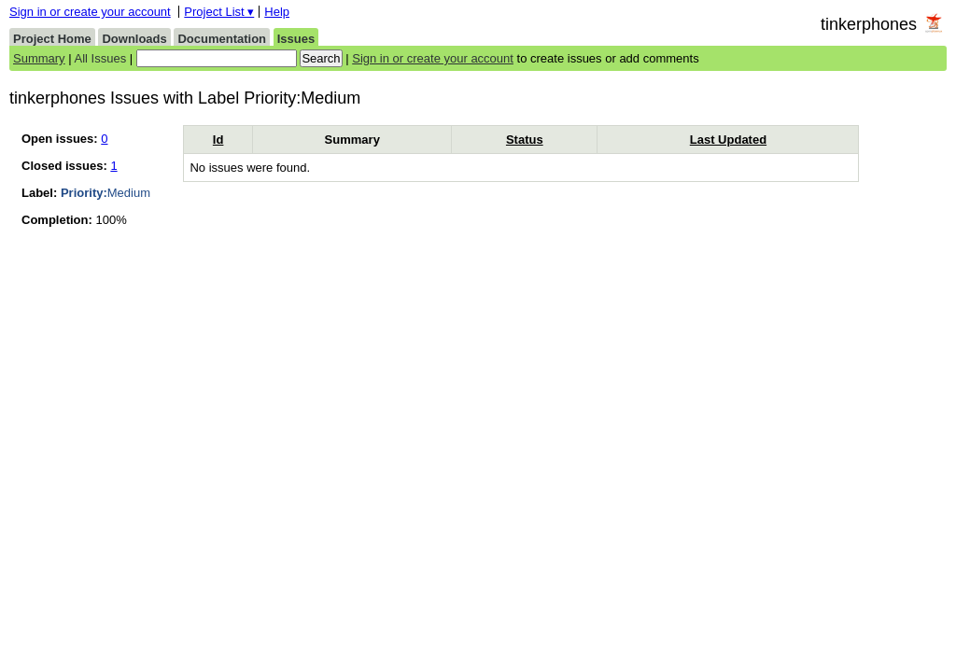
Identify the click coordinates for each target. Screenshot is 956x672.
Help (276, 12)
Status (524, 140)
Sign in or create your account (90, 12)
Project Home (52, 39)
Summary (39, 58)
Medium (105, 193)
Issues (296, 39)
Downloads (134, 39)
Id (218, 140)
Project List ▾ (219, 12)
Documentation (221, 39)
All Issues (101, 58)
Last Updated (728, 140)
